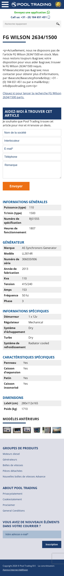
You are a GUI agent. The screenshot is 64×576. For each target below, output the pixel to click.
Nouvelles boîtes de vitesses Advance (24, 476)
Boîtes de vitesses (13, 465)
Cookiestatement (12, 499)
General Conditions (14, 510)
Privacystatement (12, 493)
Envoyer (16, 186)
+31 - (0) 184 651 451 (34, 17)
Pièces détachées (12, 470)
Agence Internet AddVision (15, 569)
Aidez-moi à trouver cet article (28, 113)
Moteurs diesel (11, 453)
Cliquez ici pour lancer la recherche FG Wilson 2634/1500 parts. (32, 95)
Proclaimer (9, 505)
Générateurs (10, 459)
